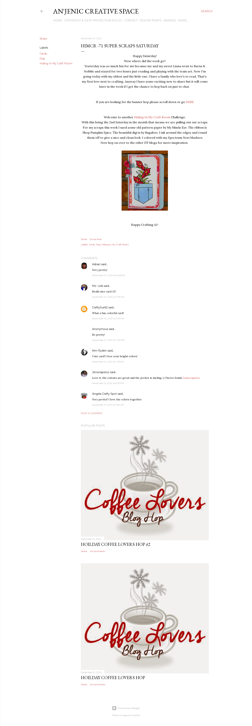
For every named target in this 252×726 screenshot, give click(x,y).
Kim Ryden (99, 350)
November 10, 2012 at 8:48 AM (108, 275)
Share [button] (43, 38)
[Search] (207, 11)
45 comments (97, 551)
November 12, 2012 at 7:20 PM (108, 340)
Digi (42, 58)
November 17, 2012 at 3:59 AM (108, 404)
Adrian (96, 264)
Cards (43, 53)
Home (57, 20)
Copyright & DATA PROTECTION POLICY (93, 20)
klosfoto (136, 715)
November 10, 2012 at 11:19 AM (108, 296)
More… (183, 20)
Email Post (96, 239)
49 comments (97, 684)
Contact (131, 20)
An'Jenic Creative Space (96, 11)
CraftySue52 (100, 307)
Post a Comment (91, 413)
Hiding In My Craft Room (56, 63)
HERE (190, 102)
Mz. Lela (97, 286)
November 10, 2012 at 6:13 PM (108, 318)
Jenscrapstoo (100, 372)
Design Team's (151, 20)
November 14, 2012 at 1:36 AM (108, 361)
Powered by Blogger (126, 708)
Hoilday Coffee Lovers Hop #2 (115, 544)
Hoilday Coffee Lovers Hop (113, 677)
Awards (170, 20)
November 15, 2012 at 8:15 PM (108, 383)
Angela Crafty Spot (104, 393)
